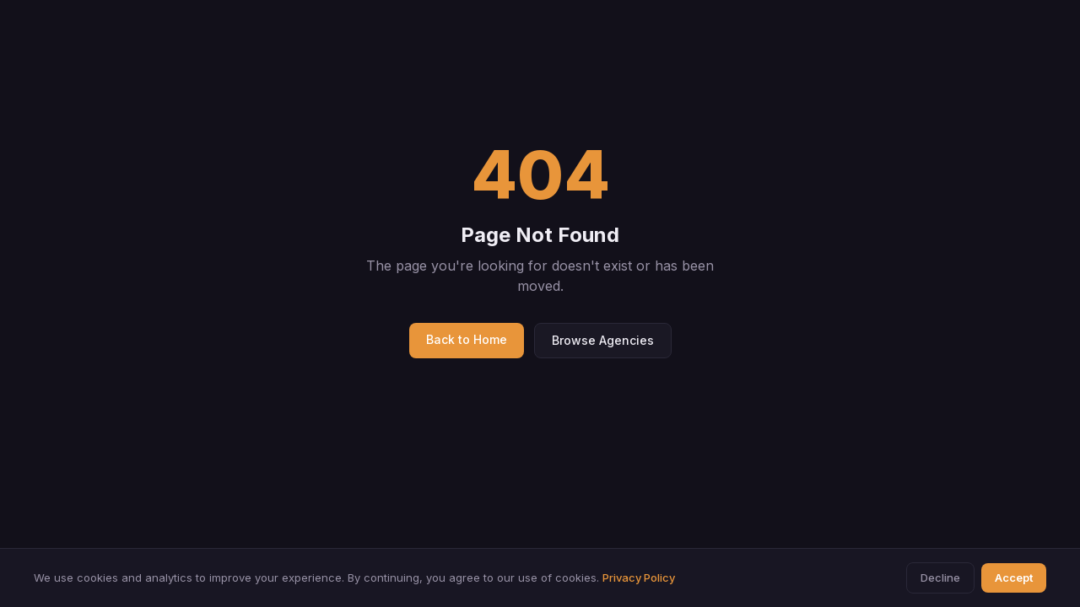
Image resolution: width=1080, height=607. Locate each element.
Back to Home (466, 339)
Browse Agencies (603, 340)
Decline (940, 577)
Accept (1014, 577)
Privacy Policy (638, 577)
